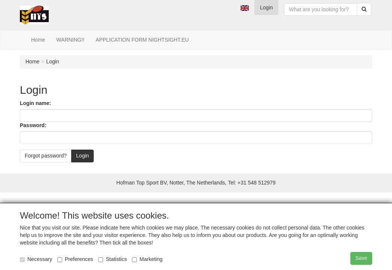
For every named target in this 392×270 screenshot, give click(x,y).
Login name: (35, 103)
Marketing (147, 259)
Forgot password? (46, 156)
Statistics (112, 259)
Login (266, 7)
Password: (33, 125)
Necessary (36, 259)
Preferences (75, 259)
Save (361, 258)
